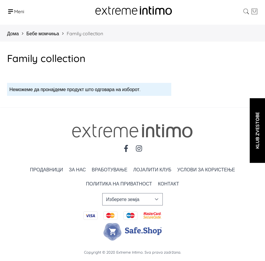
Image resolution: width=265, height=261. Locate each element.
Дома (13, 33)
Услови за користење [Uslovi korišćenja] (206, 170)
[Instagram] (139, 148)
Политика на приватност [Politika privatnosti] (119, 184)
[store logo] (133, 11)
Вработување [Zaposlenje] (109, 170)
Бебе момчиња (42, 33)
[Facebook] (126, 148)
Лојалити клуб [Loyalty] (152, 170)
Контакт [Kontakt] (168, 184)
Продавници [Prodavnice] (46, 170)
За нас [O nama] (77, 170)
